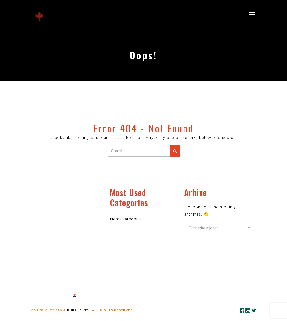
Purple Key (78, 310)
